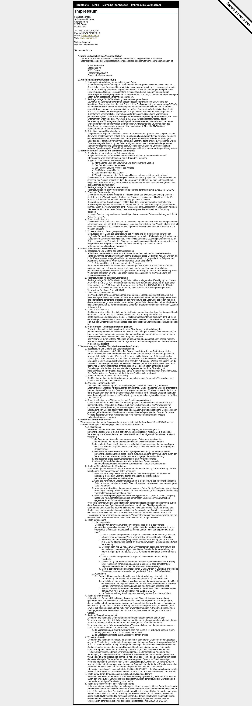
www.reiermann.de (88, 38)
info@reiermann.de (90, 35)
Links (95, 4)
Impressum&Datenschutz (146, 4)
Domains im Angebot (115, 4)
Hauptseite (82, 4)
